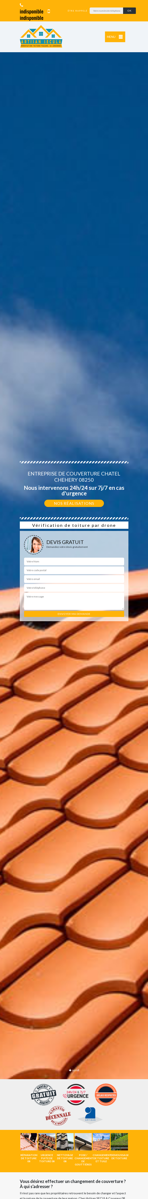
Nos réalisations (74, 503)
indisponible (31, 9)
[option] (29, 1148)
